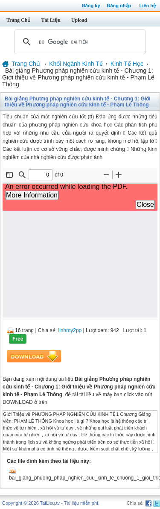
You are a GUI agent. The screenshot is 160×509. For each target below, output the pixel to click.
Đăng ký (91, 5)
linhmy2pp (70, 330)
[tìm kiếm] (79, 42)
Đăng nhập (119, 5)
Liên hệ (148, 5)
